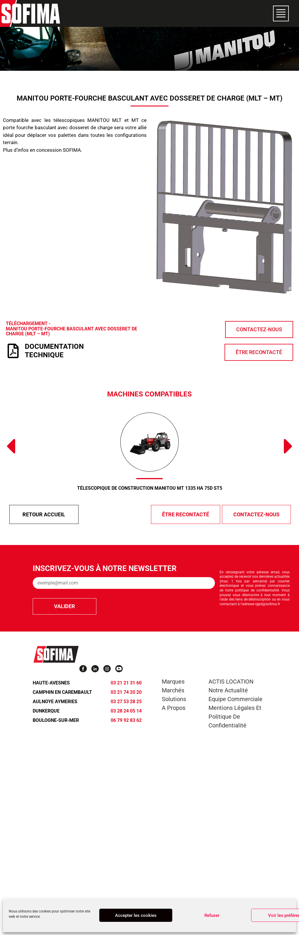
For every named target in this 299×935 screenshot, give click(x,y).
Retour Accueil (43, 514)
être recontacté (185, 514)
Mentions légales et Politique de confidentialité (234, 716)
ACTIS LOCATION (230, 681)
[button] (10, 446)
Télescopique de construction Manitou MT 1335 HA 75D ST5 (149, 488)
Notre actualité (228, 690)
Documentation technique (54, 350)
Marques (173, 681)
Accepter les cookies (136, 915)
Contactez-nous (256, 514)
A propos (173, 707)
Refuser (211, 915)
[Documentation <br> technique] (13, 351)
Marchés (173, 690)
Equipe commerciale (235, 699)
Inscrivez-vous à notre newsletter (105, 568)
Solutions (174, 699)
